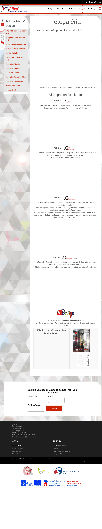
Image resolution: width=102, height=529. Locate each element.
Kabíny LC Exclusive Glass (15, 77)
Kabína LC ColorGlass (14, 81)
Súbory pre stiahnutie (59, 454)
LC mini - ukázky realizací (15, 49)
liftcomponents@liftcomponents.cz (26, 437)
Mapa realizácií (16, 451)
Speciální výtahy (11, 53)
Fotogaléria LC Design (15, 23)
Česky (81, 462)
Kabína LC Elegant (12, 68)
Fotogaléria (15, 454)
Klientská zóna (94, 2)
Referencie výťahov (17, 449)
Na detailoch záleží (12, 86)
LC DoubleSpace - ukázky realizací (15, 32)
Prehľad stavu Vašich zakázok (61, 451)
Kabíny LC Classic (12, 64)
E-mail (50, 396)
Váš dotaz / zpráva (34, 405)
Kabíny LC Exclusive (13, 73)
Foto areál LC (10, 90)
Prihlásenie (56, 449)
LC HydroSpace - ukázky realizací (15, 39)
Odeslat (54, 408)
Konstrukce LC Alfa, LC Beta (14, 58)
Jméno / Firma (33, 396)
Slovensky (87, 462)
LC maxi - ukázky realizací (15, 44)
